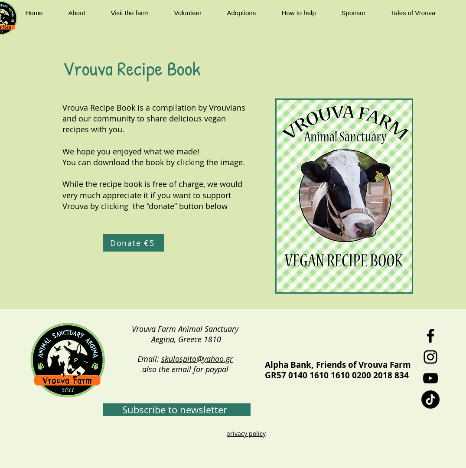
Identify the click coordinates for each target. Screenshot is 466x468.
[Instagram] (430, 357)
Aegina (162, 339)
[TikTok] (430, 399)
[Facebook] (430, 336)
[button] (83, 12)
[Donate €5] (133, 243)
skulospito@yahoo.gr (197, 358)
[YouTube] (430, 378)
